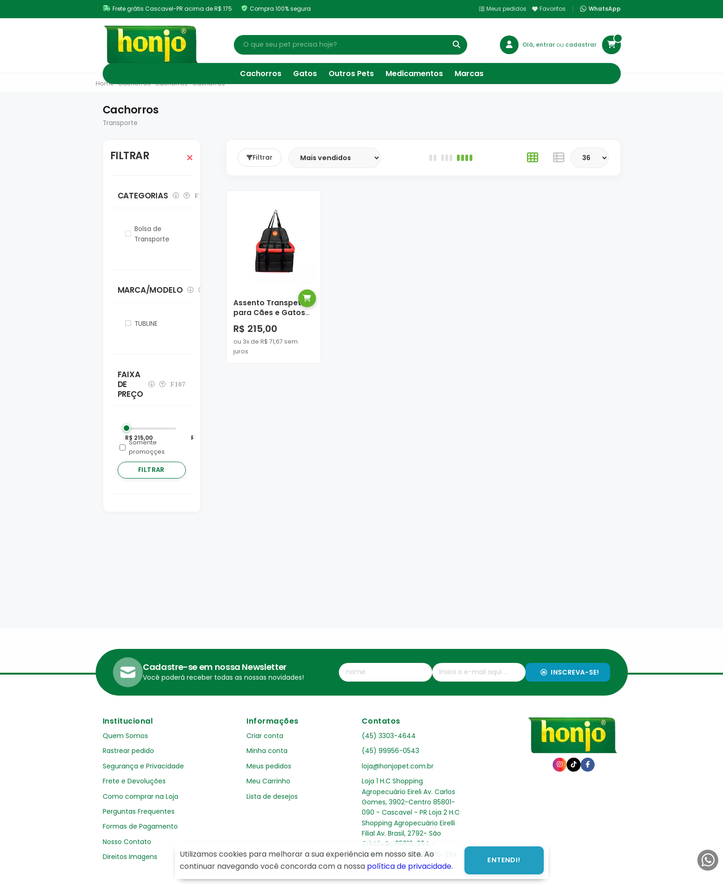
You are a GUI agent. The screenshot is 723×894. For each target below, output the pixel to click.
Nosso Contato (127, 841)
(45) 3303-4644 (389, 735)
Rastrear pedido (128, 750)
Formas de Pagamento (140, 826)
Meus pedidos (502, 8)
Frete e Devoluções (134, 781)
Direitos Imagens (130, 856)
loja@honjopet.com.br (398, 766)
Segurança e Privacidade (143, 766)
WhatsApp (600, 8)
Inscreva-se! (569, 672)
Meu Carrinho (268, 781)
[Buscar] (456, 44)
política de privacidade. (410, 866)
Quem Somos (125, 735)
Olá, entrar (539, 45)
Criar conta (264, 735)
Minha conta (267, 750)
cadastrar (581, 45)
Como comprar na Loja (140, 796)
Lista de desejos (272, 796)
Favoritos (549, 8)
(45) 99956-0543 (390, 750)
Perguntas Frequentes (139, 811)
